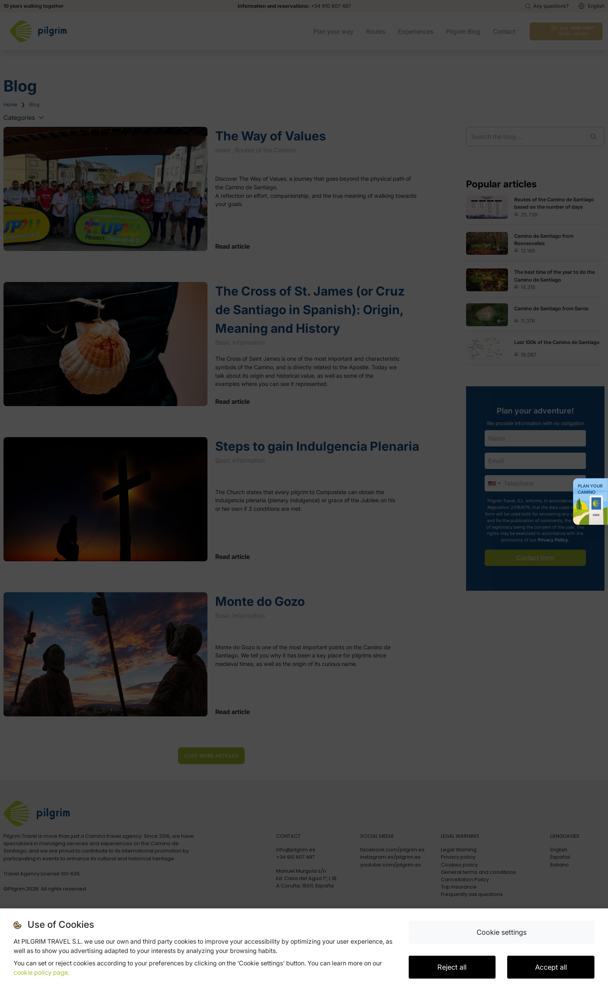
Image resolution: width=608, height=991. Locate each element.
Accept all (551, 967)
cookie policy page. (41, 972)
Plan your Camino (590, 489)
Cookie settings (502, 932)
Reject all (451, 967)
